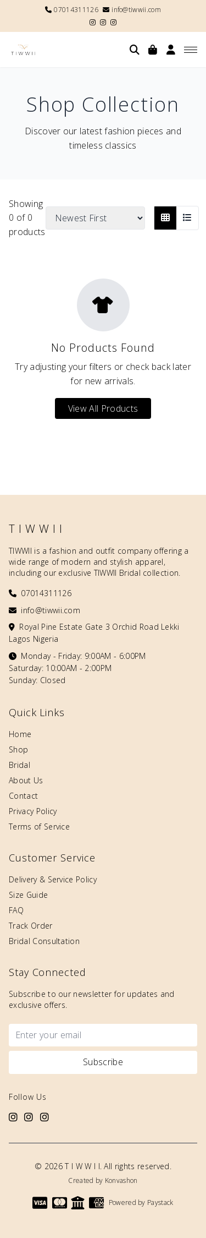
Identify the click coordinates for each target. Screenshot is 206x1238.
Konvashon (121, 1180)
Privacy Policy (33, 811)
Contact (23, 795)
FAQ (16, 910)
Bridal (19, 765)
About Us (26, 780)
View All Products (103, 408)
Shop (18, 749)
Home (20, 734)
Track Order (31, 925)
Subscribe (103, 1062)
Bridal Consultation (44, 941)
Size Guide (28, 895)
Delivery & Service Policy (53, 879)
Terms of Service (39, 826)
